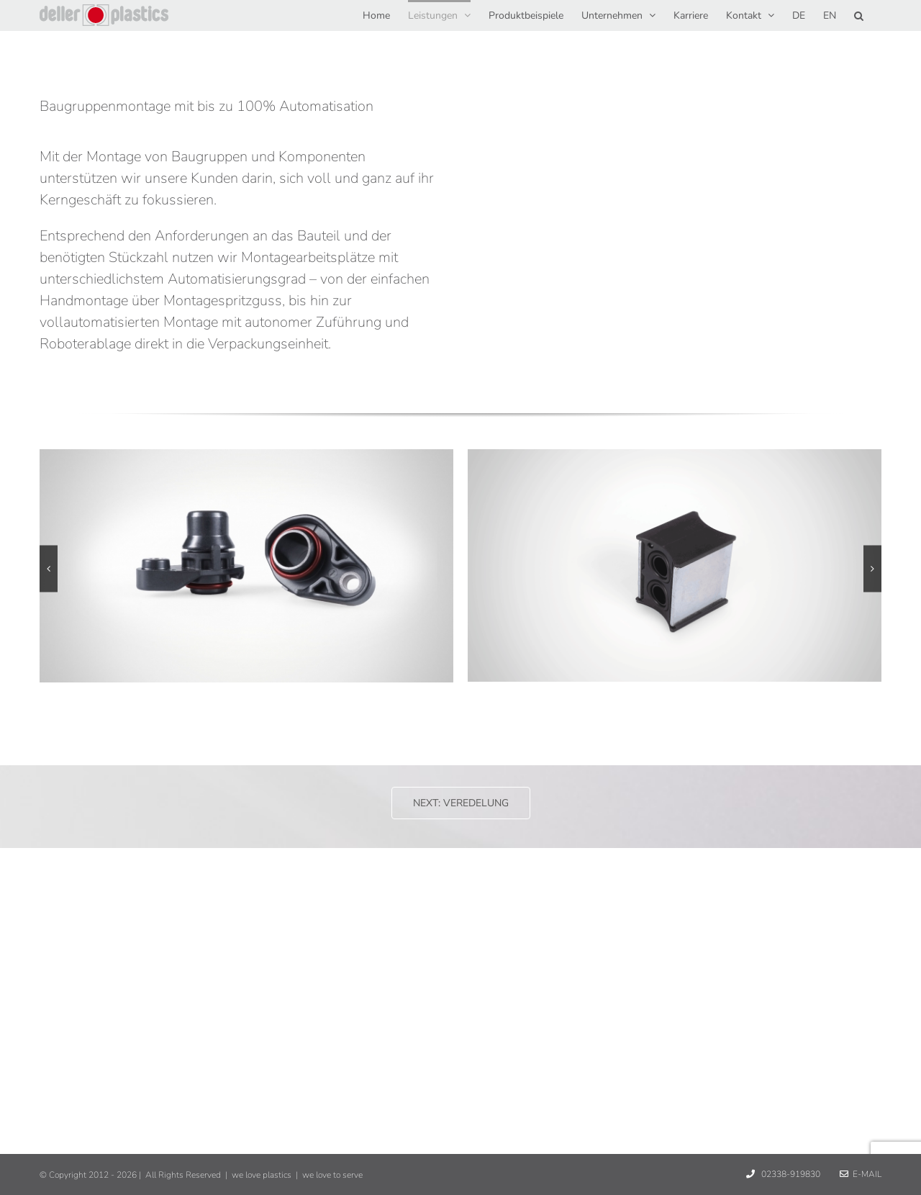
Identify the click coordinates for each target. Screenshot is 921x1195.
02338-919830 (789, 1174)
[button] (858, 14)
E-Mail (860, 1174)
